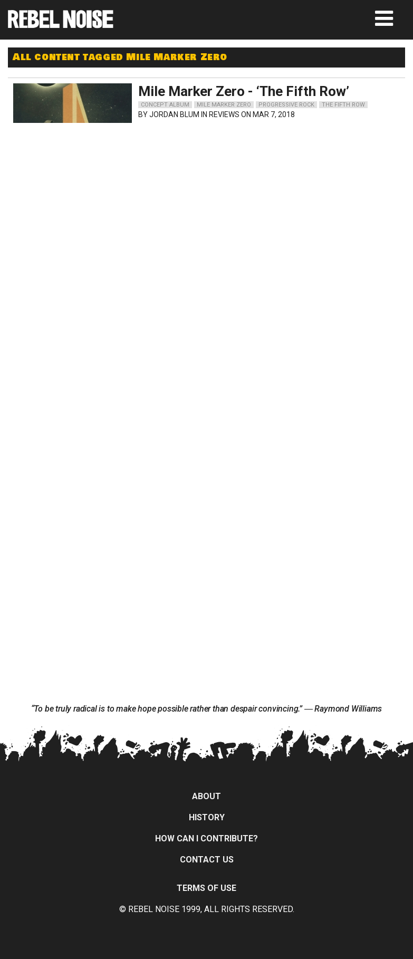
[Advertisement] (113, 194)
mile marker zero (224, 104)
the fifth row (343, 104)
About (206, 796)
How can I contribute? (206, 838)
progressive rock (286, 104)
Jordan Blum (174, 114)
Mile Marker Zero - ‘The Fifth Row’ (243, 91)
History (207, 817)
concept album (165, 104)
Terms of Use (206, 888)
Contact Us (207, 860)
